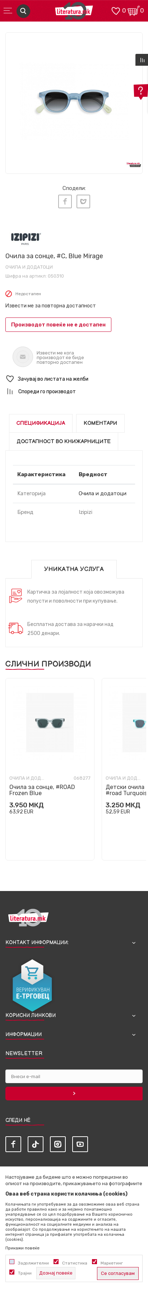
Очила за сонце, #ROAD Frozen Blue (42, 790)
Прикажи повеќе (22, 1248)
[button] (74, 379)
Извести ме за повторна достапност (50, 306)
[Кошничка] (133, 10)
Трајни (25, 1273)
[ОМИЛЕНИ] (115, 10)
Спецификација (41, 423)
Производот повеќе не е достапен (58, 324)
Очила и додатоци (29, 267)
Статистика (74, 1263)
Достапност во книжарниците (64, 441)
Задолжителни (33, 1263)
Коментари (100, 423)
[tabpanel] (74, 101)
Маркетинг (112, 1263)
